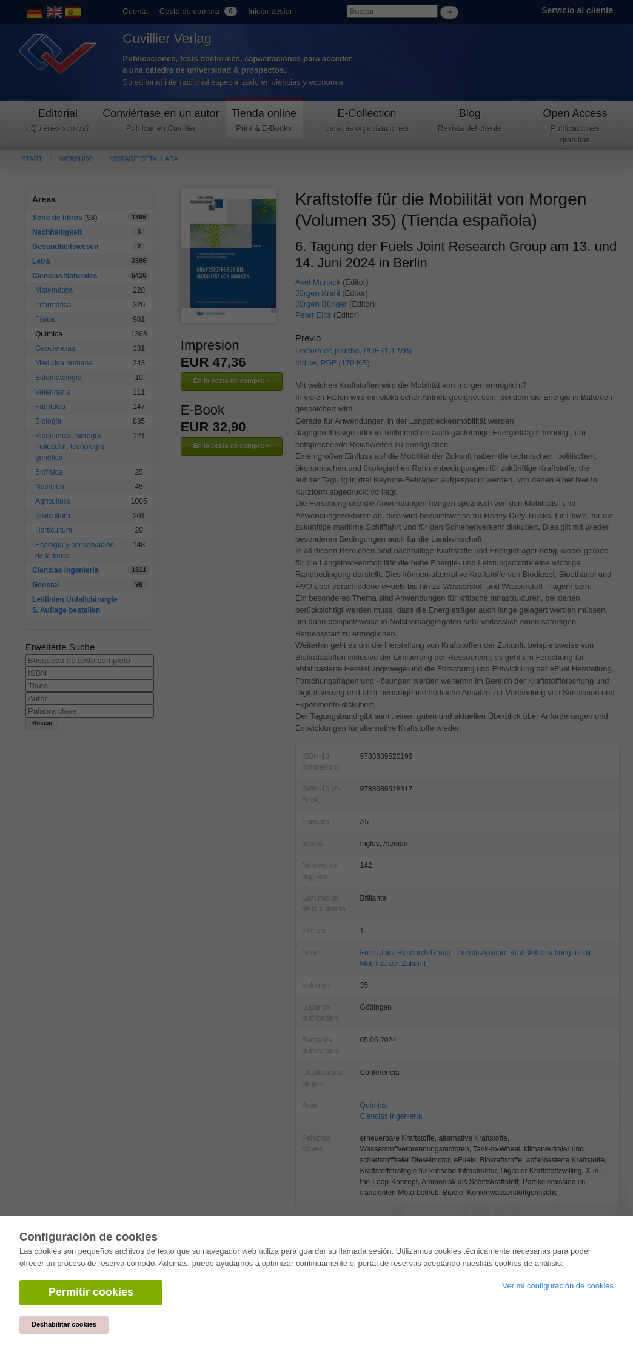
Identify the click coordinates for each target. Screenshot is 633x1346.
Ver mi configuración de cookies (558, 1285)
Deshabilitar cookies (64, 1324)
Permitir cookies (91, 1292)
